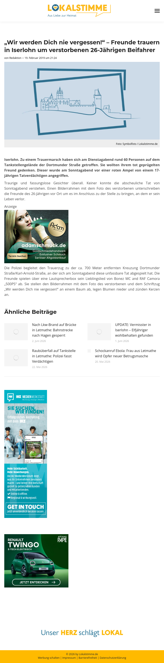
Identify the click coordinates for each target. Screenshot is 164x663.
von (12, 58)
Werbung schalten (48, 658)
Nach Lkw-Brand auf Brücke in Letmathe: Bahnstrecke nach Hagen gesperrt (54, 330)
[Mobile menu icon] (157, 10)
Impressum (69, 658)
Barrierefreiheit (88, 658)
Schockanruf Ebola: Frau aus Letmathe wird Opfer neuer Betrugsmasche (125, 353)
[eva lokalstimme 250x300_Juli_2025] (36, 262)
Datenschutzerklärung (113, 658)
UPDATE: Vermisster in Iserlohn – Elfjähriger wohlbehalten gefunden (134, 330)
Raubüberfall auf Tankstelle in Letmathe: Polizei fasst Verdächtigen (54, 356)
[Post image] (16, 331)
